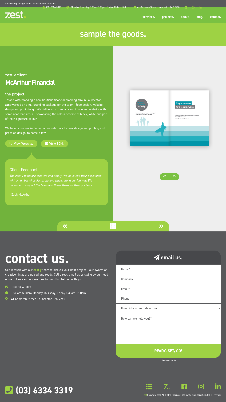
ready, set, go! (168, 350)
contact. (215, 17)
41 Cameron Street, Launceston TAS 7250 (35, 299)
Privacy (217, 394)
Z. (166, 387)
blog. (199, 17)
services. (148, 17)
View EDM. (54, 144)
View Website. (21, 144)
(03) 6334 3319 (18, 287)
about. (185, 17)
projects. (168, 17)
